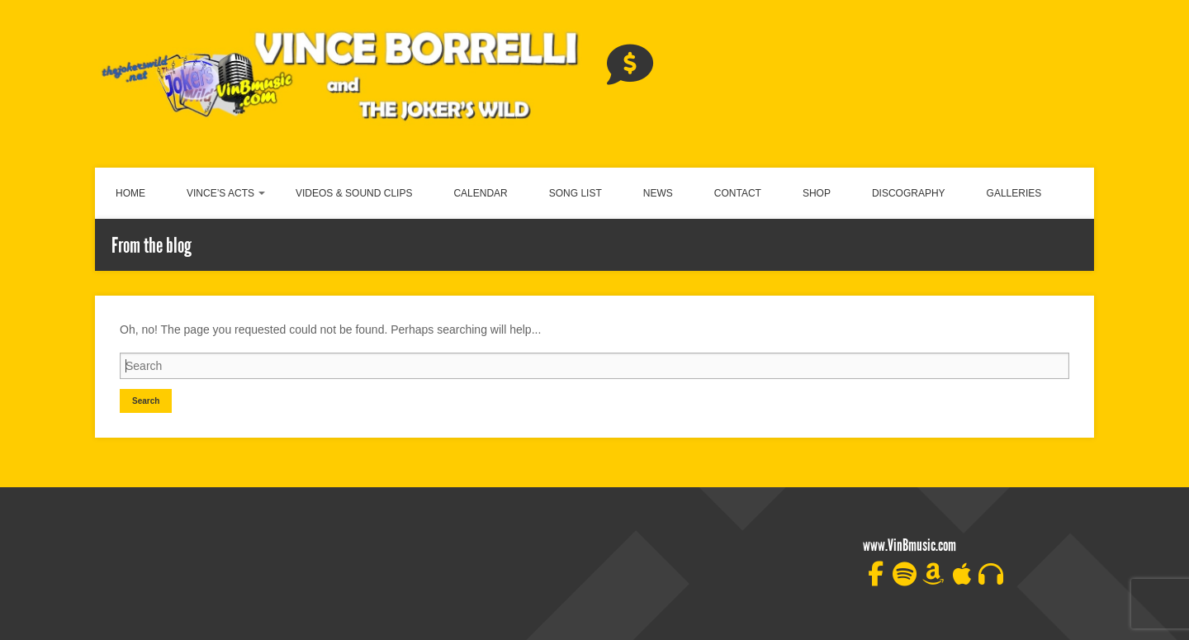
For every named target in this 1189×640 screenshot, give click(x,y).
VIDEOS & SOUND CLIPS (354, 193)
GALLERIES (1014, 193)
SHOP (817, 193)
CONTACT (737, 193)
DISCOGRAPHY (908, 193)
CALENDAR (480, 193)
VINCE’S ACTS (220, 193)
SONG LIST (575, 193)
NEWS (658, 193)
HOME (130, 193)
